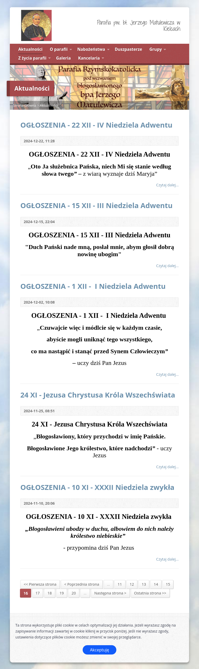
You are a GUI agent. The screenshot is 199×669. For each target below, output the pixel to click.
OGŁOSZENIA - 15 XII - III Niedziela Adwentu (96, 205)
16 (25, 593)
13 (144, 584)
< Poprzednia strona (81, 584)
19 (62, 593)
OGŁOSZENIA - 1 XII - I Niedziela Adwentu (93, 286)
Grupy (155, 49)
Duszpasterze (128, 49)
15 (168, 584)
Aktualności (30, 49)
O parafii (59, 49)
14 (156, 584)
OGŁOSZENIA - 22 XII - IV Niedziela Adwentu (96, 125)
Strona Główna (24, 105)
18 (49, 593)
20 (74, 593)
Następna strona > (110, 593)
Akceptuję (99, 650)
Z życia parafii (32, 58)
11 (120, 584)
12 (132, 584)
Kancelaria (89, 58)
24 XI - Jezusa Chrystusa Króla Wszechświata (97, 395)
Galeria (63, 58)
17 (37, 593)
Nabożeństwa (91, 49)
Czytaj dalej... (167, 184)
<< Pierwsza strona (40, 584)
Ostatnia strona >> (150, 593)
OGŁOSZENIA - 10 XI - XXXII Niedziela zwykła (98, 487)
